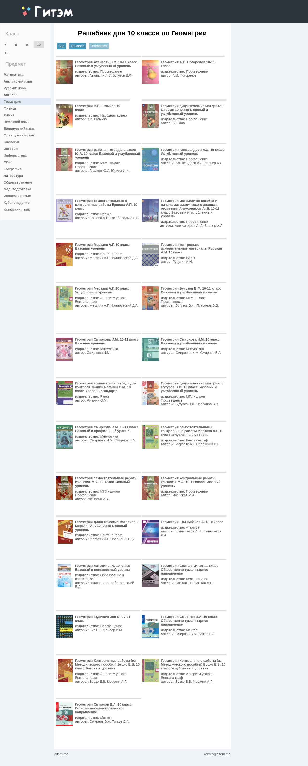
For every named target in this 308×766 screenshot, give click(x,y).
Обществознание (18, 182)
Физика (10, 108)
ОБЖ (8, 162)
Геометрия (12, 102)
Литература (13, 176)
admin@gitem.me (217, 754)
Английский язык (18, 81)
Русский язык (15, 88)
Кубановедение (17, 203)
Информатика (15, 155)
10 (39, 45)
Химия (9, 115)
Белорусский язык (19, 128)
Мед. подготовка (17, 189)
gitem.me (34, 8)
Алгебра (10, 95)
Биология (12, 142)
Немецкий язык (16, 122)
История (11, 149)
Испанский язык (17, 196)
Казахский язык (17, 209)
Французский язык (19, 135)
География (13, 169)
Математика (13, 75)
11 (6, 53)
